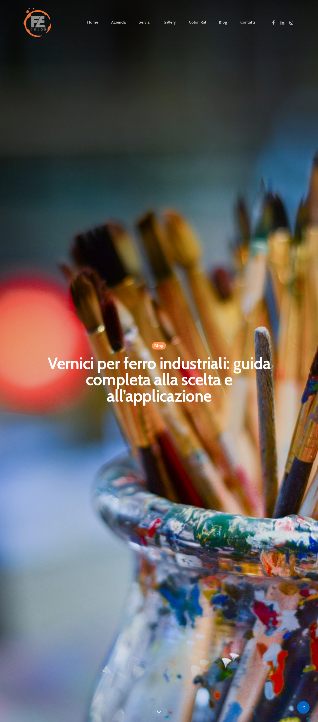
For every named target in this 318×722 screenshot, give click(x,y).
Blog (158, 346)
